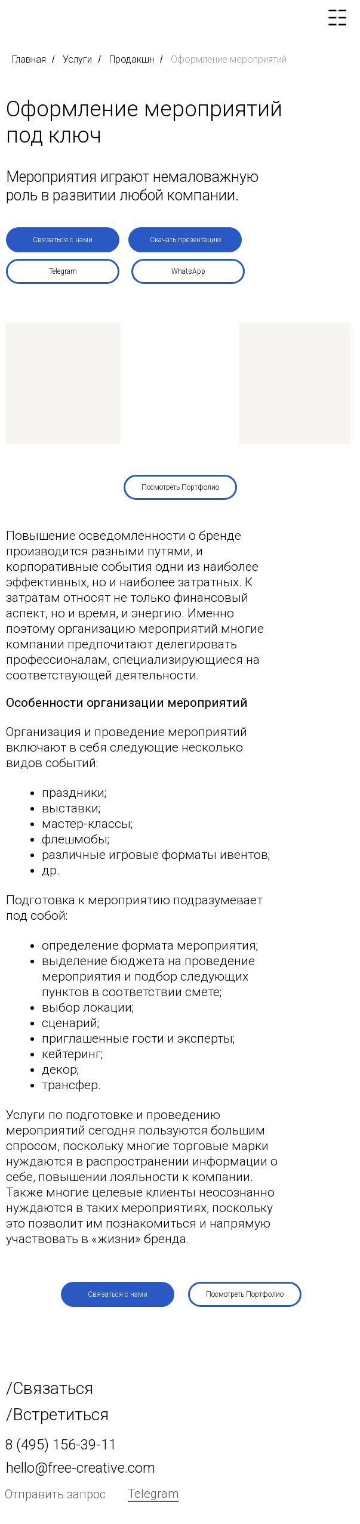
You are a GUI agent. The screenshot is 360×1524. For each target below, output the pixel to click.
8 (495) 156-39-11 (60, 1444)
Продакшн (131, 59)
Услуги (77, 59)
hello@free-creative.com (80, 1468)
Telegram (153, 1493)
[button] (62, 239)
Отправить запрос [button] (55, 1494)
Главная (29, 59)
